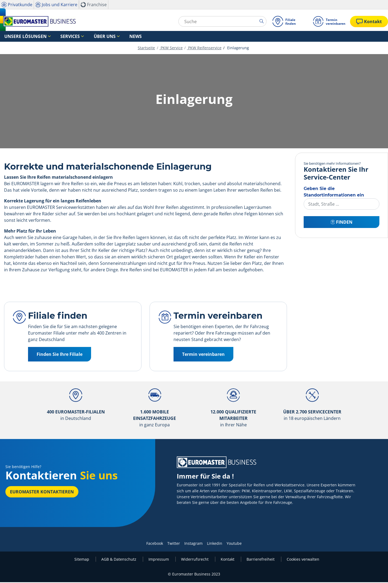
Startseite (146, 48)
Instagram (193, 544)
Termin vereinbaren (203, 355)
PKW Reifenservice (204, 48)
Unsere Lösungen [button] (20, 36)
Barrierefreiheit (261, 560)
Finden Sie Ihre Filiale (59, 355)
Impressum (159, 560)
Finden (341, 223)
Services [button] (57, 36)
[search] (261, 21)
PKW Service (171, 48)
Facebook (154, 544)
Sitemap (82, 560)
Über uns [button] (85, 36)
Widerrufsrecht (195, 560)
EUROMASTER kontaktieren (42, 493)
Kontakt (228, 560)
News (110, 36)
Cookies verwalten (303, 560)
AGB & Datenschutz (119, 560)
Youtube (234, 544)
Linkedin (214, 544)
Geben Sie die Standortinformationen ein (334, 192)
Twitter (173, 544)
